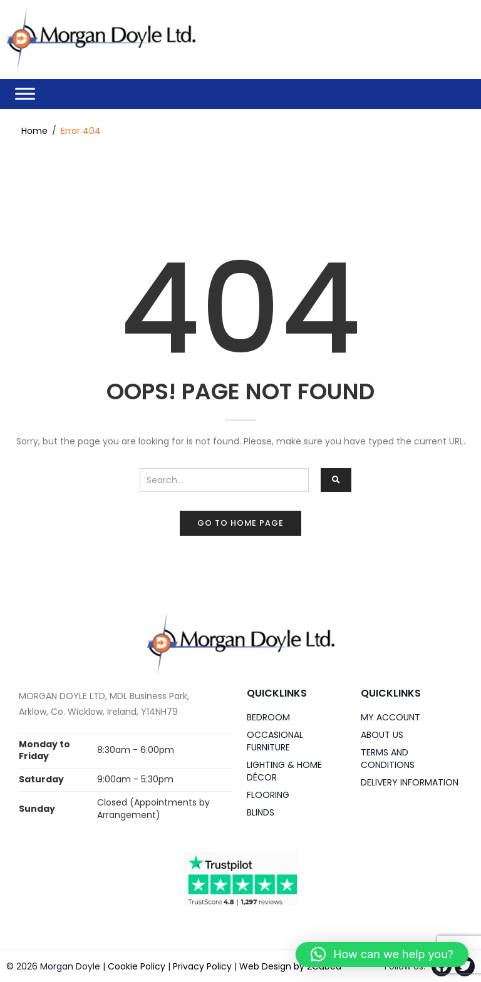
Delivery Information (409, 781)
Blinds (260, 812)
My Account (390, 716)
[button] (382, 954)
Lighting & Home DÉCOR (284, 770)
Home (34, 130)
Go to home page (240, 522)
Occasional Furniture (275, 740)
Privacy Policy (202, 965)
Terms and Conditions (388, 757)
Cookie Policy (136, 965)
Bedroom (268, 716)
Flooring (268, 794)
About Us (382, 734)
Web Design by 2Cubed (290, 965)
